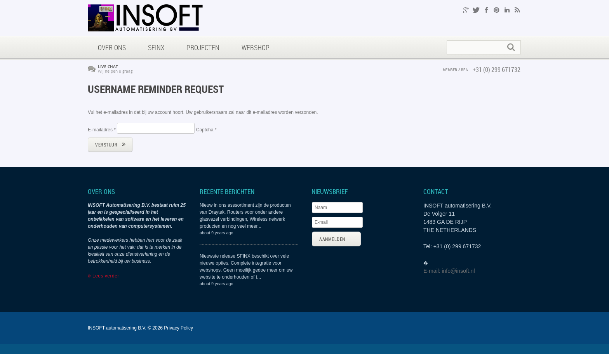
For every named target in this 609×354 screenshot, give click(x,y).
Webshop (256, 47)
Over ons (112, 47)
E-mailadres (102, 130)
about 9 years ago (216, 232)
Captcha (206, 130)
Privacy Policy (178, 328)
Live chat (108, 66)
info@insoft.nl (458, 271)
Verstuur (106, 144)
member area (455, 69)
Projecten (202, 47)
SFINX (156, 47)
